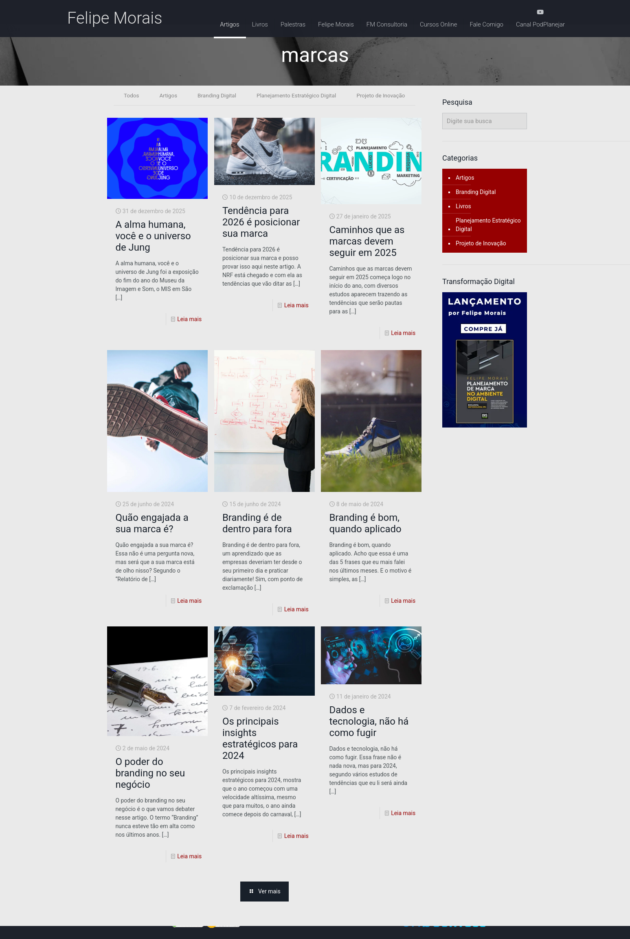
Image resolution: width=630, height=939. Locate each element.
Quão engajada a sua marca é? (151, 523)
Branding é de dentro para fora (257, 523)
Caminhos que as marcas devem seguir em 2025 (366, 242)
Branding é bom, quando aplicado (365, 523)
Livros (463, 206)
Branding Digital (215, 95)
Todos (128, 95)
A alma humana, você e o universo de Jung (153, 236)
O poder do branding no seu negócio (150, 773)
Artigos (165, 95)
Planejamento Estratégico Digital (296, 95)
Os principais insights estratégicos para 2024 (260, 739)
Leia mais (189, 319)
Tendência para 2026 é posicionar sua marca (261, 222)
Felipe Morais (114, 18)
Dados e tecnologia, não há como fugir (368, 722)
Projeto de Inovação (383, 95)
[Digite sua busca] (484, 121)
